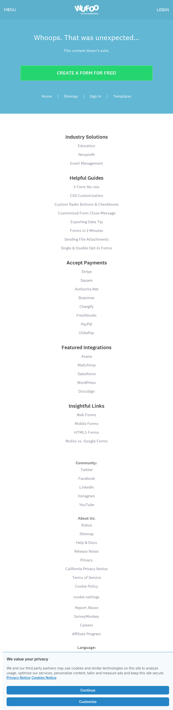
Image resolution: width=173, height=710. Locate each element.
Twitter (87, 469)
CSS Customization (86, 195)
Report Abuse (86, 607)
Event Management (86, 163)
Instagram (86, 496)
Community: (86, 462)
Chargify (87, 306)
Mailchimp (87, 365)
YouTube (86, 504)
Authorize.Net (87, 289)
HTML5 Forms (86, 432)
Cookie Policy (86, 586)
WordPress (86, 382)
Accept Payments (86, 262)
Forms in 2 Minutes (86, 230)
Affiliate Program (86, 633)
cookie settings (86, 597)
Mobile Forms (87, 423)
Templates (122, 96)
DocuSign (86, 391)
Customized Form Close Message (86, 213)
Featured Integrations (86, 347)
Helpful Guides (86, 178)
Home (47, 96)
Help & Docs (86, 542)
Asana (86, 356)
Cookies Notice (43, 678)
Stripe (87, 271)
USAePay (86, 332)
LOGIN (163, 9)
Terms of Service (86, 577)
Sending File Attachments (86, 239)
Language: (86, 647)
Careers (86, 625)
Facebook (86, 478)
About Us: (86, 518)
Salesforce (87, 373)
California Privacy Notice (86, 568)
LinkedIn (86, 487)
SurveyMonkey (86, 616)
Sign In (95, 96)
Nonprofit (86, 154)
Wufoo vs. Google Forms (86, 441)
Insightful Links (86, 406)
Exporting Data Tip (87, 221)
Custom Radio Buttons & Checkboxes (87, 204)
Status (86, 525)
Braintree (86, 297)
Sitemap (71, 96)
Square (86, 280)
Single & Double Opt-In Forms (86, 248)
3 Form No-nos (86, 186)
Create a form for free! (86, 73)
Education (86, 145)
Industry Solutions (86, 137)
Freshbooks (86, 315)
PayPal (86, 324)
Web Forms (86, 414)
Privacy (86, 560)
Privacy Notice (18, 678)
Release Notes (86, 551)
